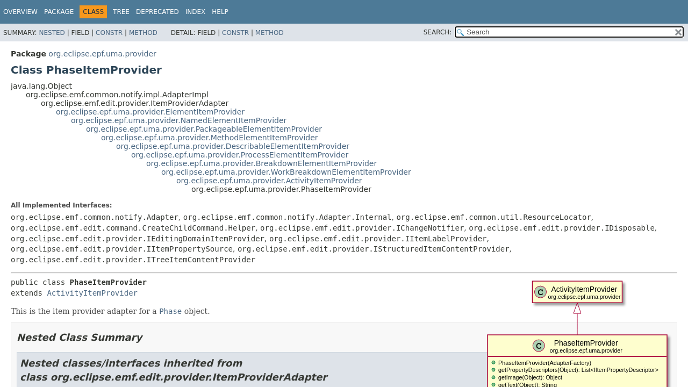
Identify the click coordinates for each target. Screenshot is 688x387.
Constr (109, 33)
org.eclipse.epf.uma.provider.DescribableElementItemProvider (232, 146)
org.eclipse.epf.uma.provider (102, 53)
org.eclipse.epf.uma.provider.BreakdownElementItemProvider (261, 163)
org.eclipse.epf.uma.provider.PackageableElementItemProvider (204, 129)
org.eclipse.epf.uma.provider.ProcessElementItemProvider (239, 154)
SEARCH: (438, 32)
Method (143, 33)
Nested (51, 33)
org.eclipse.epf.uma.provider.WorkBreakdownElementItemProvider (286, 172)
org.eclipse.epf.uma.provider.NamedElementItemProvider (178, 120)
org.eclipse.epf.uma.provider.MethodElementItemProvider (209, 137)
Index (195, 12)
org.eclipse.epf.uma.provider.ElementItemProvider (150, 112)
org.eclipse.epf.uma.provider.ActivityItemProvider (269, 180)
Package (59, 12)
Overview (20, 12)
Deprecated (157, 12)
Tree (121, 12)
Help (220, 12)
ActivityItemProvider (92, 293)
